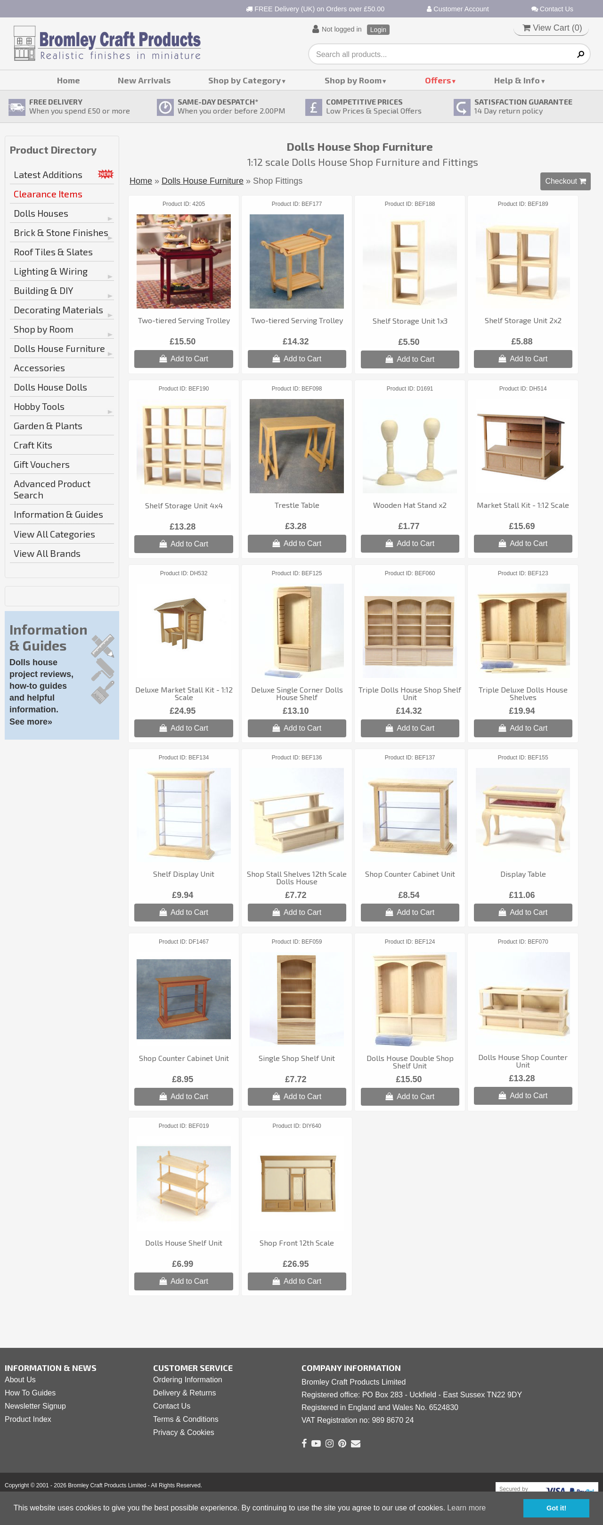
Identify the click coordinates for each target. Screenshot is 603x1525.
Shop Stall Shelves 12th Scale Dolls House (297, 877)
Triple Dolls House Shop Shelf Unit (410, 693)
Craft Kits (33, 444)
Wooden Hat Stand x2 (410, 504)
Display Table (523, 873)
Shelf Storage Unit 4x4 (184, 505)
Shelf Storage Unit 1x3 (410, 320)
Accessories (39, 367)
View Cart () (552, 28)
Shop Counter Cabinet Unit (410, 873)
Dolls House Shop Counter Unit (523, 1060)
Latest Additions (48, 174)
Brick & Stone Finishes (61, 232)
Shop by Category (244, 80)
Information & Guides (58, 514)
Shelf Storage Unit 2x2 (523, 320)
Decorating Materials (58, 309)
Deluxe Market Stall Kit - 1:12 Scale (184, 693)
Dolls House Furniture (59, 348)
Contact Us (552, 9)
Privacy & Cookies (183, 1432)
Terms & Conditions (186, 1419)
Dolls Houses (41, 213)
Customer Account (458, 9)
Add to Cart (183, 358)
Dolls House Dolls (50, 386)
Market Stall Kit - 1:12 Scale (523, 504)
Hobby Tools (39, 406)
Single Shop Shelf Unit (297, 1057)
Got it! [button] (556, 1508)
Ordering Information (187, 1380)
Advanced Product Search (52, 489)
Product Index (28, 1419)
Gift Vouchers (42, 464)
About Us (20, 1380)
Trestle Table (297, 504)
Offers (438, 80)
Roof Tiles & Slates (53, 251)
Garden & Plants (48, 425)
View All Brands (47, 553)
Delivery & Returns (184, 1393)
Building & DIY (43, 290)
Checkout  (565, 181)
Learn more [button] (466, 1508)
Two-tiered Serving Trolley (184, 320)
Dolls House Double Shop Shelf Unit (410, 1061)
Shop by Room (353, 80)
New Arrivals (144, 80)
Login (378, 29)
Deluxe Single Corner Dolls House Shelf (297, 693)
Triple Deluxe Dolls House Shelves (523, 693)
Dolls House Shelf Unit (183, 1242)
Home (68, 80)
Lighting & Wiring (51, 271)
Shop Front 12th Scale (297, 1242)
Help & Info (517, 80)
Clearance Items (48, 193)
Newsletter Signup (35, 1406)
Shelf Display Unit (183, 873)
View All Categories (54, 533)
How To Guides (30, 1393)
